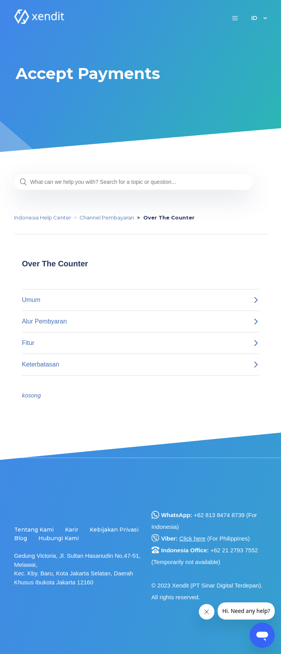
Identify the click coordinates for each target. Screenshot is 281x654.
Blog (20, 538)
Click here (192, 538)
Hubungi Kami (58, 538)
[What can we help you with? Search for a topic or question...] (133, 182)
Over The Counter (169, 217)
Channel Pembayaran (106, 217)
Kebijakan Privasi (114, 529)
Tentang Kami (34, 529)
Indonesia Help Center (42, 217)
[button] (235, 18)
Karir (71, 529)
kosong (31, 395)
